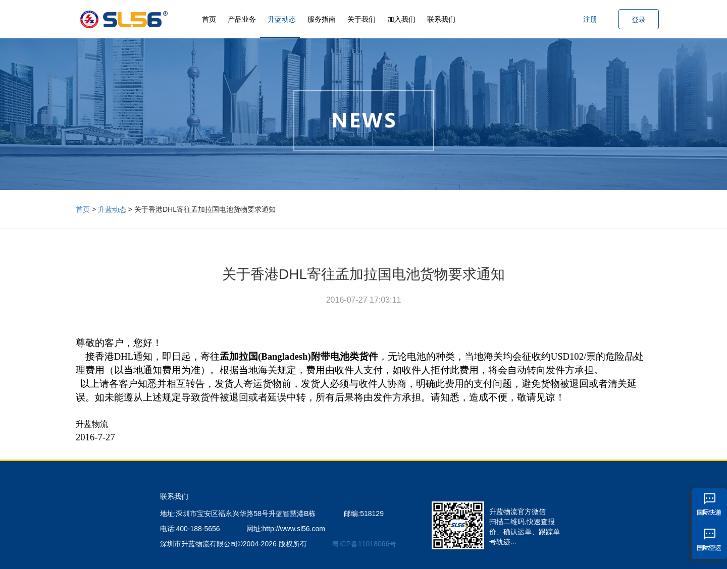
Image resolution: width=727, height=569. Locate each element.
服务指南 (321, 19)
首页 (209, 19)
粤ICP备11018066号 (364, 544)
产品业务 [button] (242, 19)
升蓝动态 (282, 19)
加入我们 (401, 19)
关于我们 (361, 19)
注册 (590, 19)
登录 (639, 20)
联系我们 (441, 19)
